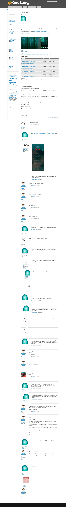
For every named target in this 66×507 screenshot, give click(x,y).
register (52, 117)
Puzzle (11, 61)
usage (30, 54)
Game (11, 55)
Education (11, 60)
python (10, 84)
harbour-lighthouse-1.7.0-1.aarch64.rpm (28, 64)
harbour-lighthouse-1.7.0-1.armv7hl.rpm (28, 66)
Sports (11, 49)
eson (21, 243)
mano (21, 411)
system (47, 54)
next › (40, 499)
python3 (14, 84)
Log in (49, 117)
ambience (15, 75)
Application (11, 33)
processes (33, 54)
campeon (22, 188)
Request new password (12, 21)
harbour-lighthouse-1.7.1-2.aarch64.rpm (28, 73)
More (17, 85)
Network (11, 42)
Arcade (11, 58)
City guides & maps (13, 38)
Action (11, 56)
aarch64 (11, 75)
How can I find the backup (13, 91)
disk (36, 54)
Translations (11, 66)
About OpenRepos (11, 6)
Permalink (22, 130)
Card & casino (12, 59)
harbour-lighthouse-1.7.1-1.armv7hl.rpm (28, 69)
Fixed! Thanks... (11, 93)
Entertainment (12, 40)
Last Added (25, 6)
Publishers (20, 6)
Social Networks (12, 48)
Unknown (11, 51)
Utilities (11, 52)
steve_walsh (23, 422)
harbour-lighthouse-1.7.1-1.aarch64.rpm (28, 68)
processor (27, 54)
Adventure (11, 57)
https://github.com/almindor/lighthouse (40, 31)
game (10, 76)
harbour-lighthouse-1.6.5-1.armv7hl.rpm (28, 63)
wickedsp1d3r (23, 494)
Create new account (12, 20)
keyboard (12, 78)
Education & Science (13, 39)
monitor (50, 54)
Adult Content (12, 34)
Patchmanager (12, 82)
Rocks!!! (10, 101)
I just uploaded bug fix (12, 95)
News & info (12, 43)
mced (21, 456)
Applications (11, 32)
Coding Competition (12, 31)
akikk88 (22, 199)
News (16, 6)
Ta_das (22, 356)
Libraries (10, 68)
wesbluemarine (23, 378)
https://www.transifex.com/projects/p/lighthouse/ (44, 33)
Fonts (10, 67)
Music (11, 41)
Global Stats (30, 6)
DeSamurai (10, 119)
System (11, 50)
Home (8, 9)
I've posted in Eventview (12, 107)
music (16, 78)
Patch (10, 80)
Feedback (38, 6)
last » (43, 499)
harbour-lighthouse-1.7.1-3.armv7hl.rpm (28, 74)
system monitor (23, 54)
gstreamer (13, 76)
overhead (41, 54)
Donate (34, 6)
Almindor (27, 14)
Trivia (11, 65)
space (38, 54)
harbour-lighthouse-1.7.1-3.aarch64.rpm (28, 76)
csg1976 (22, 367)
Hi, (9, 99)
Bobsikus (24, 483)
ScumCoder (23, 127)
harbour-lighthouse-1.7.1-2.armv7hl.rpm (28, 71)
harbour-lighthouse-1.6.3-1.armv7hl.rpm (28, 61)
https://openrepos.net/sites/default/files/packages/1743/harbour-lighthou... (44, 133)
